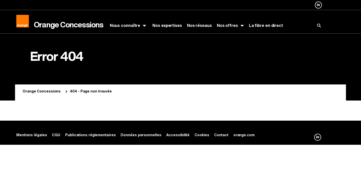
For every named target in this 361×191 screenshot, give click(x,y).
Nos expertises (167, 25)
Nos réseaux (199, 25)
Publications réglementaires (90, 135)
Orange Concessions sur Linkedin (318, 8)
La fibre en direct (266, 25)
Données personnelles (141, 135)
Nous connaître (125, 25)
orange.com (244, 135)
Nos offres (227, 25)
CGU (56, 135)
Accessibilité (178, 135)
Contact (221, 135)
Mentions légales (31, 135)
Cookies (202, 135)
